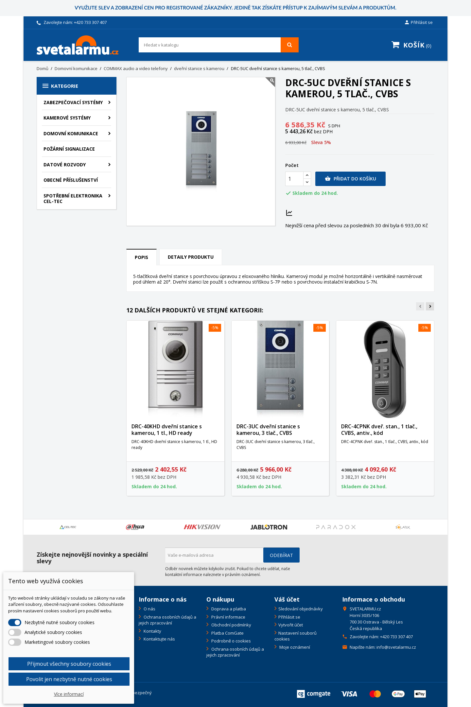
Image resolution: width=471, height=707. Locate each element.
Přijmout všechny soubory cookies (69, 663)
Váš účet (287, 599)
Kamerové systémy (67, 118)
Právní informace (227, 617)
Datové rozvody (65, 164)
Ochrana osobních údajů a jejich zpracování (167, 620)
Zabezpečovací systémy (73, 102)
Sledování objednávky (300, 609)
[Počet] (294, 179)
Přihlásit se (289, 617)
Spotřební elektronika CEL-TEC (73, 199)
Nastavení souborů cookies (295, 636)
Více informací (69, 694)
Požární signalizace (69, 149)
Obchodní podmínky (230, 625)
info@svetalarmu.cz (396, 647)
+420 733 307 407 (90, 22)
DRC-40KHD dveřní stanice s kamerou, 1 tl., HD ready (166, 430)
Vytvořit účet (290, 625)
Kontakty (152, 631)
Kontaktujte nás (159, 639)
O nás (149, 609)
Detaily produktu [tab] (191, 257)
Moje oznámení (294, 647)
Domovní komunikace (71, 133)
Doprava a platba (228, 609)
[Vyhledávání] (219, 44)
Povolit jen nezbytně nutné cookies (69, 679)
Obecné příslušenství (71, 180)
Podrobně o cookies (230, 641)
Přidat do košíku (350, 179)
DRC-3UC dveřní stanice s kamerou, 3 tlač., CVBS (268, 430)
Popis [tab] (141, 257)
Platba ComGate (227, 633)
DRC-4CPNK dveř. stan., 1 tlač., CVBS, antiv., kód (379, 430)
